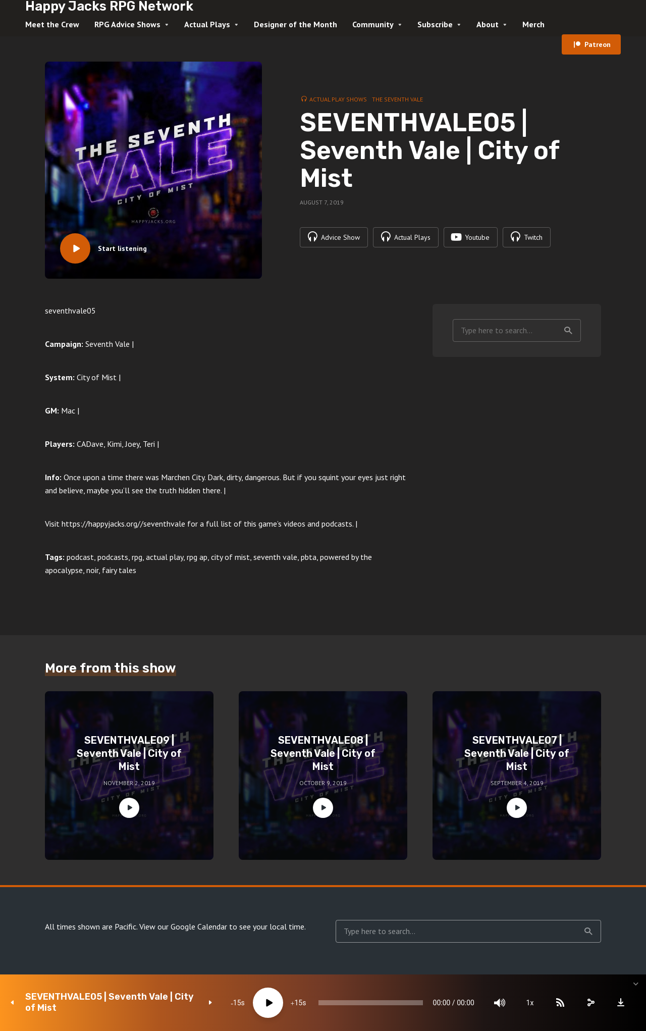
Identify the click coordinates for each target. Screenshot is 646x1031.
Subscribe (435, 24)
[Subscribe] (560, 1003)
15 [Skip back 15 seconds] (237, 1003)
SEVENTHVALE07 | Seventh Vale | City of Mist (516, 753)
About (487, 24)
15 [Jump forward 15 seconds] (298, 1003)
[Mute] (499, 1003)
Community (373, 24)
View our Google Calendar (183, 926)
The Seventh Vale (397, 99)
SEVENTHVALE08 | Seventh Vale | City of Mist (323, 753)
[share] (590, 1003)
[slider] (370, 1002)
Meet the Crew (52, 24)
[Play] (268, 1003)
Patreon (597, 44)
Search (568, 331)
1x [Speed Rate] (530, 1003)
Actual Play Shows (338, 99)
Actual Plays (207, 24)
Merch (533, 24)
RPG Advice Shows (127, 24)
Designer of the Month (295, 24)
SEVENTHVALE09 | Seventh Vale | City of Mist (129, 753)
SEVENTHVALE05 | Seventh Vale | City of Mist (109, 1002)
